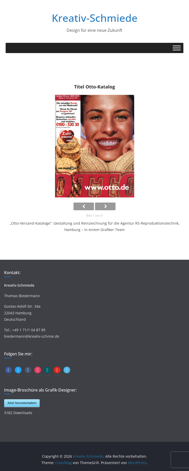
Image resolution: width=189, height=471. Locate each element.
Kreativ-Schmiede (95, 18)
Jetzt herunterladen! (22, 403)
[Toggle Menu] (177, 47)
